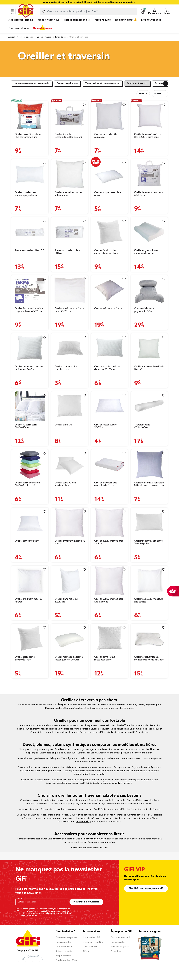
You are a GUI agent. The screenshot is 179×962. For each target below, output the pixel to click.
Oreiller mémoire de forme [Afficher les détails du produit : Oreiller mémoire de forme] (108, 308)
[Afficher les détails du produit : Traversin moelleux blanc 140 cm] (69, 232)
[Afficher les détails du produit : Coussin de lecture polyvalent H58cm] (149, 290)
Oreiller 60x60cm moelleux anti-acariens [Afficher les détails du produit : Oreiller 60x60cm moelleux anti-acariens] (108, 600)
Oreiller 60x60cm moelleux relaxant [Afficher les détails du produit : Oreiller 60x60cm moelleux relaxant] (29, 600)
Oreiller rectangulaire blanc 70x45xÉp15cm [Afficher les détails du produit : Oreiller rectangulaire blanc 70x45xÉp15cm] (148, 542)
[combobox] (88, 11)
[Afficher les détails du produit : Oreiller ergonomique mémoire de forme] (109, 464)
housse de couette (95, 838)
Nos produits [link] (103, 19)
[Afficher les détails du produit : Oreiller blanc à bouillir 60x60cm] (109, 116)
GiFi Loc (87, 951)
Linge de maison (43, 37)
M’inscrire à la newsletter (86, 902)
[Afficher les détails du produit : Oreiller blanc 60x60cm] (29, 523)
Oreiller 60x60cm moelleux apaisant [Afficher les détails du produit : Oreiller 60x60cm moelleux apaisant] (108, 542)
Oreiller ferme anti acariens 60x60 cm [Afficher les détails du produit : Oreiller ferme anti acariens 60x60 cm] (148, 194)
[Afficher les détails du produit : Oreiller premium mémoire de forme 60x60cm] (29, 348)
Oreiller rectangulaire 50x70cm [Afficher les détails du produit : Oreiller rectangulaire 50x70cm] (105, 426)
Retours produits (64, 951)
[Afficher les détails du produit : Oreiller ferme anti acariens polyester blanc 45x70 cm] (29, 290)
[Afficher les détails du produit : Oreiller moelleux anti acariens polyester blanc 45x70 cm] (29, 174)
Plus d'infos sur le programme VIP (146, 888)
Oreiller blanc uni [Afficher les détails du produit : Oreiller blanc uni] (63, 424)
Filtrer (160, 93)
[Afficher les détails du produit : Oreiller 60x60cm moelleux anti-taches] (149, 581)
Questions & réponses (66, 937)
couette (57, 838)
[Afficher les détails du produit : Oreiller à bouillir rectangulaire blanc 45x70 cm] (69, 116)
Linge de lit (60, 37)
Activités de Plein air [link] (21, 19)
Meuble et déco (25, 37)
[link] (103, 24)
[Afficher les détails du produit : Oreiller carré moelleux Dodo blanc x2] (149, 348)
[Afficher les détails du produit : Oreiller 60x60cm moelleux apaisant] (109, 523)
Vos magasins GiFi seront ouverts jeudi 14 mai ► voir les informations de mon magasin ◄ (89, 2)
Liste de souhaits (64, 946)
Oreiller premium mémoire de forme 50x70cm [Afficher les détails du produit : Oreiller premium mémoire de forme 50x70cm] (108, 368)
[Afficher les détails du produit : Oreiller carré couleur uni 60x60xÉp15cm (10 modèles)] (29, 464)
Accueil (11, 37)
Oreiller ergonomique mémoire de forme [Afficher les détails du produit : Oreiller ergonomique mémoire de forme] (105, 484)
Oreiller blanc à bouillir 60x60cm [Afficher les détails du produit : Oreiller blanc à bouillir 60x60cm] (105, 136)
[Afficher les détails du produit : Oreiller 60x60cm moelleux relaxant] (29, 581)
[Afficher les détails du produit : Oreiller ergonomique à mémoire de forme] (149, 232)
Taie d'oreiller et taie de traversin (102, 83)
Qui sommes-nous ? (120, 937)
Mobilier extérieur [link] (48, 19)
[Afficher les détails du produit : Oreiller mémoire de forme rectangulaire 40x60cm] (69, 639)
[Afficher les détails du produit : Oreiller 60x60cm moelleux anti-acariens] (109, 581)
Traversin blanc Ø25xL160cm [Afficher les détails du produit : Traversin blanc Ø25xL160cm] (142, 426)
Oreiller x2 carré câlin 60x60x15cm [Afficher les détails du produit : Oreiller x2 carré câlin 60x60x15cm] (25, 426)
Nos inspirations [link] (19, 28)
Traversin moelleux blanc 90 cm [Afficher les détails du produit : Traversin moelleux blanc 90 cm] (29, 252)
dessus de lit (83, 821)
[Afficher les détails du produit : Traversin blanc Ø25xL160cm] (149, 406)
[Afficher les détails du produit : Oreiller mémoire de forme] (109, 290)
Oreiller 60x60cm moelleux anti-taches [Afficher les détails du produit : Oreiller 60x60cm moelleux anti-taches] (148, 600)
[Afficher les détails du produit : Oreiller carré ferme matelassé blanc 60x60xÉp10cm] (109, 639)
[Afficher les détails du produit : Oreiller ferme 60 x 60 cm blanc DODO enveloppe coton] (149, 116)
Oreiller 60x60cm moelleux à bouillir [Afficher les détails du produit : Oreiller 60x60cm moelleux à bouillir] (70, 542)
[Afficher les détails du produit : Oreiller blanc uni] (69, 406)
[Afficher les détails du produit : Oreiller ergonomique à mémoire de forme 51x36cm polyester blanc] (149, 639)
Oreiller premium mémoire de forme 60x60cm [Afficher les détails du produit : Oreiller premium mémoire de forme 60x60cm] (29, 368)
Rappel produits (63, 956)
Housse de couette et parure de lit (31, 83)
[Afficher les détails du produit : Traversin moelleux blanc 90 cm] (29, 232)
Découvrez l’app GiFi (93, 942)
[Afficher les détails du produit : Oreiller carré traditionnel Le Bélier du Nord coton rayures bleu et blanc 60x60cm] (149, 464)
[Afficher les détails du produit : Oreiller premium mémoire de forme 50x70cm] (109, 348)
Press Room (116, 951)
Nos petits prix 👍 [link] (126, 19)
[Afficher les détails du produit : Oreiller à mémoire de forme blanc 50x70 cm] (69, 290)
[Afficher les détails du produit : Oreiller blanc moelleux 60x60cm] (69, 581)
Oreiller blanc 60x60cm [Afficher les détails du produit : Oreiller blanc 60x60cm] (27, 540)
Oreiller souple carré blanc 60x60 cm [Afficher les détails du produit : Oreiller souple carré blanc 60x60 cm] (107, 194)
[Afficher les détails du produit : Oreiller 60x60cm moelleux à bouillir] (69, 523)
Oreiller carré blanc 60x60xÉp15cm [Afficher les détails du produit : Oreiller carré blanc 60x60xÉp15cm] (24, 658)
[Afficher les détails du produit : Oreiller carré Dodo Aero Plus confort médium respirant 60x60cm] (29, 116)
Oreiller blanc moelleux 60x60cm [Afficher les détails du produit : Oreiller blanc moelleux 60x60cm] (66, 600)
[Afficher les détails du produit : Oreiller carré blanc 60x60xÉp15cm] (29, 639)
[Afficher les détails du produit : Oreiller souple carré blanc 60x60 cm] (109, 174)
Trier (141, 94)
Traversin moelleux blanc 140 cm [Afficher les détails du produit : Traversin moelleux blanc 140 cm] (67, 252)
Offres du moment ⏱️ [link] (77, 19)
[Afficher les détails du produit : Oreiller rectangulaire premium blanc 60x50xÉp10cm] (69, 348)
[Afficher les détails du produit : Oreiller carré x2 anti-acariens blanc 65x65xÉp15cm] (69, 464)
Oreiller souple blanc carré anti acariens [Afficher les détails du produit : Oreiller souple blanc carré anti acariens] (68, 194)
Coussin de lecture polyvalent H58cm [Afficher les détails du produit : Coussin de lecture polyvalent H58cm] (144, 310)
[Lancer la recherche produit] (44, 11)
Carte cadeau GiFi (91, 937)
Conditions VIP (90, 946)
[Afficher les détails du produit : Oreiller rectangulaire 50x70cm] (109, 406)
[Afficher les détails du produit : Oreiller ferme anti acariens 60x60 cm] (149, 174)
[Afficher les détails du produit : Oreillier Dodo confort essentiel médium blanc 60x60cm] (109, 232)
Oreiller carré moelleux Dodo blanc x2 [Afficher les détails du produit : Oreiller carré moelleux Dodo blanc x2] (149, 368)
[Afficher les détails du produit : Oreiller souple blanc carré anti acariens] (69, 174)
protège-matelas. (105, 842)
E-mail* (20, 899)
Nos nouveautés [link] (151, 19)
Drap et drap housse (67, 83)
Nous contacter (63, 942)
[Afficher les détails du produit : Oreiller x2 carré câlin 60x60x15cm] (29, 406)
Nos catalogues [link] (42, 28)
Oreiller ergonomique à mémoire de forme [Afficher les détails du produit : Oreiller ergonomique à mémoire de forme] (146, 252)
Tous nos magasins (120, 946)
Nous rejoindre (118, 942)
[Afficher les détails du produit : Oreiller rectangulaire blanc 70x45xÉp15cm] (149, 523)
